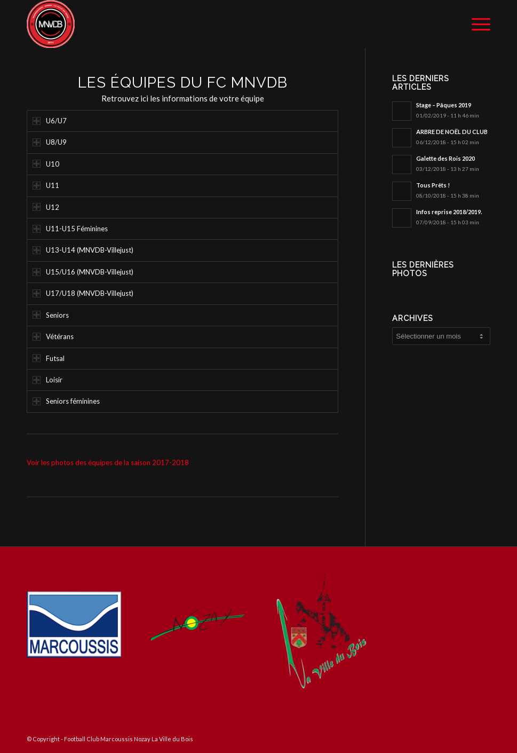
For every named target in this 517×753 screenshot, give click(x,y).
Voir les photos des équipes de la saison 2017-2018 (108, 462)
